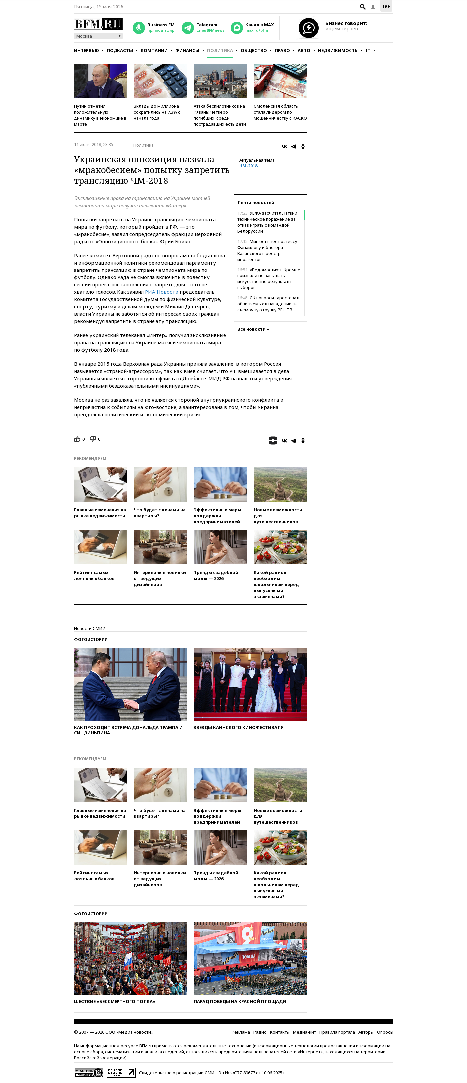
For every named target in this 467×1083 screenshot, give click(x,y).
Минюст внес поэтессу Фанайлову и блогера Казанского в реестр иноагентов (267, 250)
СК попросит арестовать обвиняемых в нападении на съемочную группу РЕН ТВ (269, 304)
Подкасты (120, 50)
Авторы (366, 1032)
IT (367, 50)
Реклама (241, 1032)
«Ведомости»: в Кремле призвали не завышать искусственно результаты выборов (268, 278)
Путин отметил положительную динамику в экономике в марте (100, 115)
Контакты (280, 1032)
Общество (254, 50)
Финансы (187, 50)
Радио (260, 1032)
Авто (304, 50)
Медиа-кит (304, 1032)
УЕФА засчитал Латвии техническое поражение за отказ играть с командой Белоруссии (267, 222)
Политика (220, 50)
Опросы (385, 1032)
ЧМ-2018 (248, 165)
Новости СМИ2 (89, 628)
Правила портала (337, 1032)
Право (282, 50)
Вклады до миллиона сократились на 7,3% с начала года (157, 112)
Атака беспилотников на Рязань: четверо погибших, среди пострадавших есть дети (220, 115)
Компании (154, 50)
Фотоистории (91, 639)
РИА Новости (161, 291)
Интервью (86, 50)
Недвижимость (338, 50)
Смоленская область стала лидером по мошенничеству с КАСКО (280, 112)
